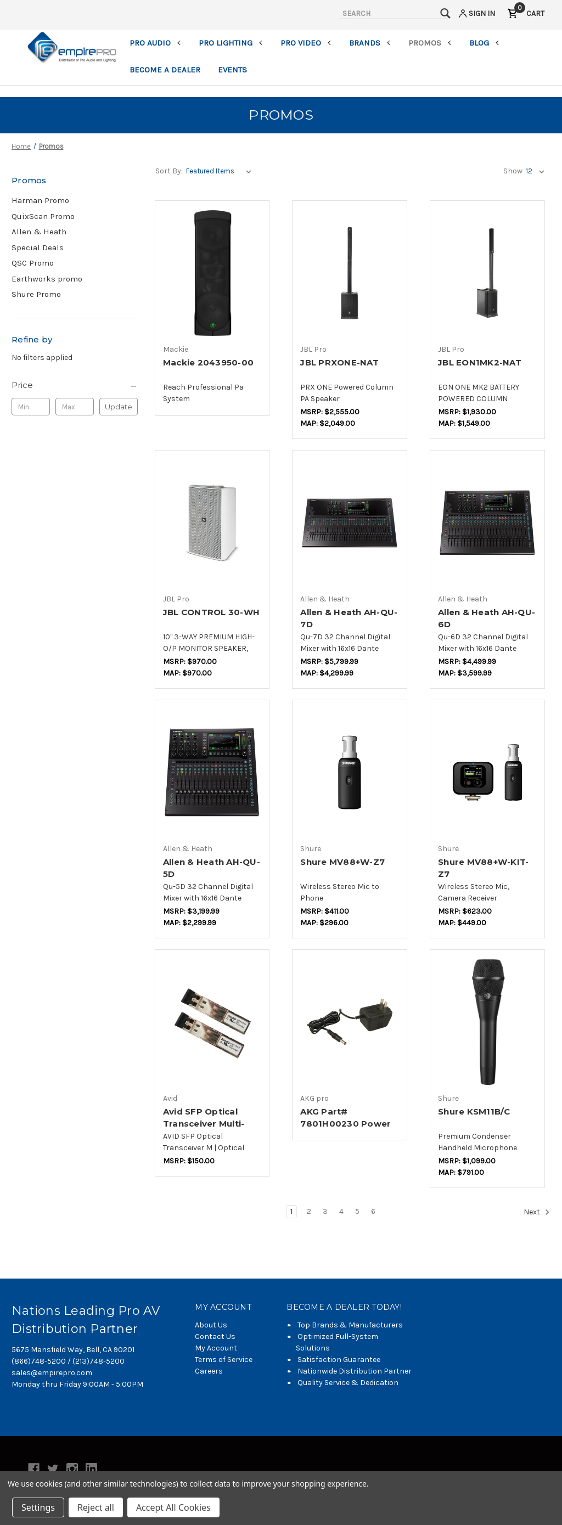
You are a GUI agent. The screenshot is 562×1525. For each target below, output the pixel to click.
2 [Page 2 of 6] (309, 1211)
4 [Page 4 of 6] (341, 1211)
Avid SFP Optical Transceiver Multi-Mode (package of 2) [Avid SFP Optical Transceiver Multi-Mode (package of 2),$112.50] (210, 1123)
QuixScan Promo (43, 216)
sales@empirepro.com (52, 1372)
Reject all (95, 1507)
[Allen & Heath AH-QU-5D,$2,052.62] (212, 772)
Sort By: (169, 171)
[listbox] (220, 171)
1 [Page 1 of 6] (291, 1211)
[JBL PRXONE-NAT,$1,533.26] (349, 273)
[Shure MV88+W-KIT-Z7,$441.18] (487, 772)
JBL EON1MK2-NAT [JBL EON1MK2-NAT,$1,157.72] (479, 362)
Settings (38, 1507)
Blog (484, 43)
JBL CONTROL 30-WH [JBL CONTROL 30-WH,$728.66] (211, 612)
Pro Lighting (231, 43)
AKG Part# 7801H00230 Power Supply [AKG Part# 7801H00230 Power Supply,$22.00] (345, 1123)
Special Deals (38, 247)
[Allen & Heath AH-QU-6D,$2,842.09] (487, 523)
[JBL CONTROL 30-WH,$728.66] (212, 523)
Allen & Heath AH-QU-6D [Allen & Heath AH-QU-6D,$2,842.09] (486, 618)
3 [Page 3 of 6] (325, 1211)
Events (232, 70)
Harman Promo (40, 200)
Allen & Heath (39, 232)
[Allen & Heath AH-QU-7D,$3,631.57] (349, 523)
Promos (430, 43)
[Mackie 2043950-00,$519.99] (212, 273)
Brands (370, 43)
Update (118, 406)
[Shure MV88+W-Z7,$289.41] (349, 772)
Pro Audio (155, 43)
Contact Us (215, 1336)
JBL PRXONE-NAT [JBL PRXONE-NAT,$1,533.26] (339, 362)
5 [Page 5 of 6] (357, 1211)
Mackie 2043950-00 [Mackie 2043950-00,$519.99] (208, 362)
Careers (209, 1371)
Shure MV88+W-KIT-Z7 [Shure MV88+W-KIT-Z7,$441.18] (483, 868)
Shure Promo (36, 294)
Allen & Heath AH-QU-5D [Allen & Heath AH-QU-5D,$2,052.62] (211, 868)
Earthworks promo (47, 279)
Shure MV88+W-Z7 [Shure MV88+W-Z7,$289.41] (342, 862)
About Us (211, 1325)
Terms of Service (223, 1359)
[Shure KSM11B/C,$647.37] (487, 1022)
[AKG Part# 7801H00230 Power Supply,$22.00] (349, 1022)
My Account (216, 1348)
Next (537, 1212)
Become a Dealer (165, 70)
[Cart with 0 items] (525, 15)
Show (512, 171)
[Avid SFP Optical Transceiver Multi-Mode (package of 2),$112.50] (212, 1022)
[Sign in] (476, 15)
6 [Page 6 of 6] (373, 1211)
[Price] (75, 385)
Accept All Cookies (173, 1507)
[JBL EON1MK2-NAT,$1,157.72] (487, 273)
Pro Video (305, 43)
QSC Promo (33, 263)
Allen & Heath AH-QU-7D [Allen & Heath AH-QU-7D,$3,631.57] (348, 618)
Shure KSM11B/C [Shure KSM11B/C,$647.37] (474, 1111)
